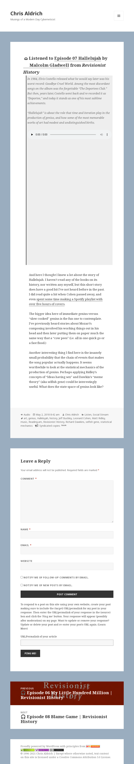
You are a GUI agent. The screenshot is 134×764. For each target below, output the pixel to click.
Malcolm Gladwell (46, 65)
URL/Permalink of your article (39, 636)
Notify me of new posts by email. (48, 585)
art (25, 418)
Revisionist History (53, 421)
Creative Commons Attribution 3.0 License (84, 757)
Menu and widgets (119, 20)
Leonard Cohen (82, 418)
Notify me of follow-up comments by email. (56, 577)
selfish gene (92, 421)
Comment (29, 478)
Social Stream (101, 414)
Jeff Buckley (65, 418)
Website (26, 561)
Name (26, 529)
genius (32, 418)
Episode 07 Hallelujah (77, 58)
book (63, 425)
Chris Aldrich (26, 13)
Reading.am (35, 421)
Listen (87, 414)
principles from (83, 746)
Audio (27, 414)
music (24, 421)
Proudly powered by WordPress (40, 746)
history (53, 418)
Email (26, 545)
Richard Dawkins (75, 421)
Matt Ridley (98, 418)
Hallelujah (42, 418)
